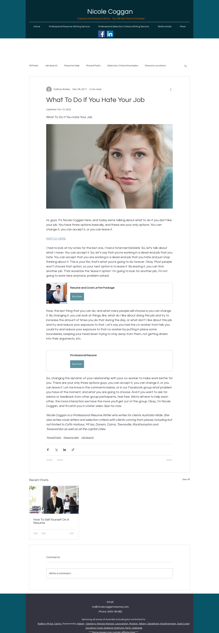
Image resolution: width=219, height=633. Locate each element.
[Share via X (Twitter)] (56, 449)
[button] (185, 65)
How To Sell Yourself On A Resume (51, 521)
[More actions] (171, 89)
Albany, (143, 624)
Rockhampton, (168, 624)
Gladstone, (153, 624)
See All (186, 479)
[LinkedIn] (110, 34)
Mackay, (134, 624)
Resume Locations (155, 65)
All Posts (33, 65)
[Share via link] (73, 449)
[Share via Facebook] (47, 449)
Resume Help (71, 65)
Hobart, (81, 624)
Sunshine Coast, (95, 628)
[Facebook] (101, 34)
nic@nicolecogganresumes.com (110, 607)
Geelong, (91, 624)
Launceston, (122, 624)
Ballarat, (109, 628)
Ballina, (42, 624)
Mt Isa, (50, 624)
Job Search (51, 65)
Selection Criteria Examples (122, 65)
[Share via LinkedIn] (64, 449)
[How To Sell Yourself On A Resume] (54, 500)
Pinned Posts (93, 65)
